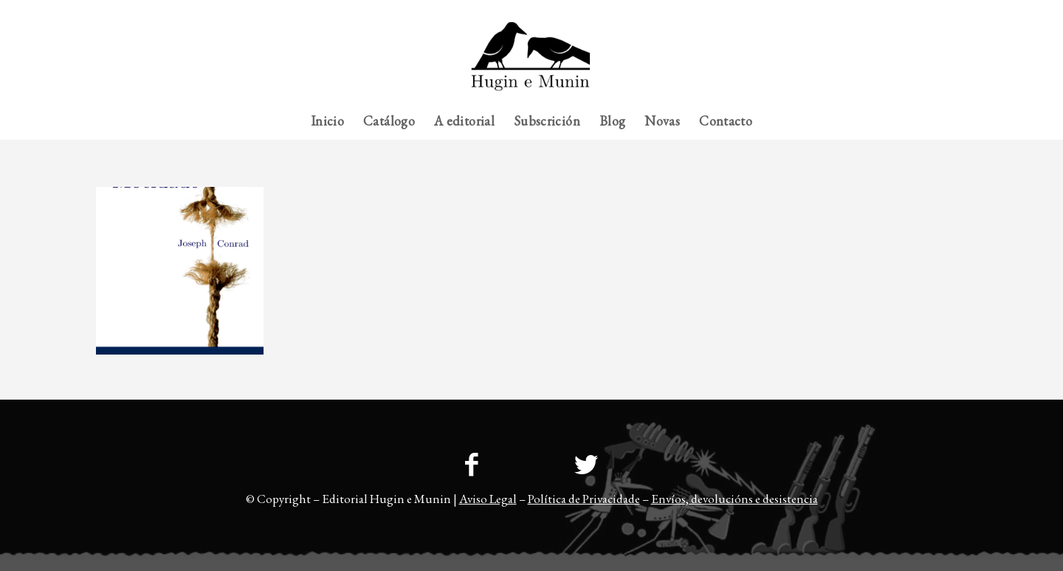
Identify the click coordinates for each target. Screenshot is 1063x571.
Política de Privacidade (584, 498)
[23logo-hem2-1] (531, 62)
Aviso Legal (488, 498)
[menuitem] (938, 11)
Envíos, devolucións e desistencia (734, 498)
